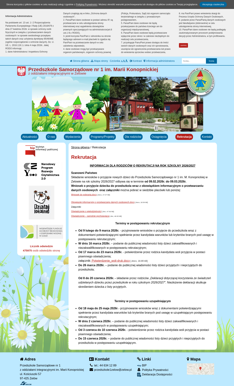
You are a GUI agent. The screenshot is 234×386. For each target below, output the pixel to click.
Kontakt (207, 136)
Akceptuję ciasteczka (213, 4)
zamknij (183, 45)
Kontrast (136, 60)
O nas (51, 136)
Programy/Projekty (103, 136)
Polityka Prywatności (152, 369)
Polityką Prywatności (86, 4)
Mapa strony (99, 60)
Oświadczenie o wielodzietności (86, 211)
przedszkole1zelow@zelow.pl (110, 369)
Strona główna (79, 60)
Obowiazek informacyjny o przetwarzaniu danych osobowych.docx (103, 202)
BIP (142, 365)
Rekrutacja (184, 136)
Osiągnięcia (159, 136)
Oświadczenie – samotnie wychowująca (90, 216)
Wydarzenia (72, 136)
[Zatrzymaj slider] (156, 128)
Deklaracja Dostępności (154, 375)
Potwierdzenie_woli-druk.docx (110, 260)
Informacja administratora (159, 60)
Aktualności (29, 136)
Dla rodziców (133, 136)
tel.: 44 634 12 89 (102, 365)
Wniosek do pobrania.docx (84, 194)
